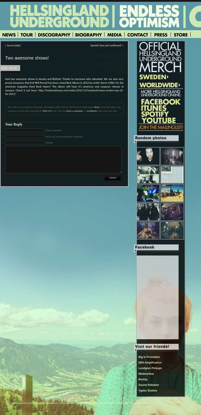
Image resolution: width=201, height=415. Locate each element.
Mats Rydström (108, 403)
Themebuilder (68, 403)
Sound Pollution (148, 385)
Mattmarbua (146, 373)
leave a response (74, 110)
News (97, 107)
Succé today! (14, 45)
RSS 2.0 (47, 110)
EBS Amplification (150, 362)
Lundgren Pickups (150, 368)
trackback (92, 110)
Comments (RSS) (140, 403)
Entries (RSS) (122, 403)
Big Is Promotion (149, 357)
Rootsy (143, 379)
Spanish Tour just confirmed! (105, 45)
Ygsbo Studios (147, 390)
